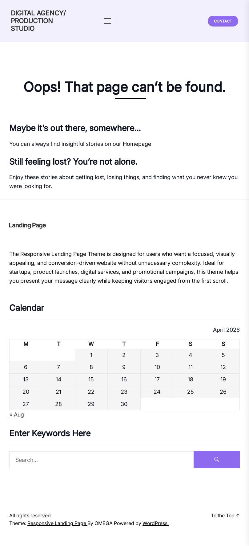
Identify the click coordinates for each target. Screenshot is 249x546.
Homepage (137, 144)
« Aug (16, 414)
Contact (223, 21)
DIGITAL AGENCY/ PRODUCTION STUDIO (38, 20)
